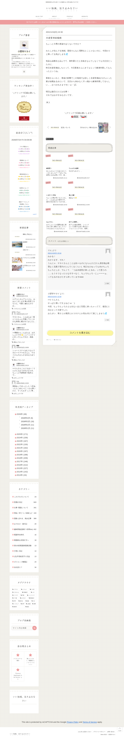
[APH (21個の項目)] (14, 601)
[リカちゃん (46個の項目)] (16, 592)
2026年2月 (25, 425)
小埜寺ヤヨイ (24, 51)
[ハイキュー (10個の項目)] (16, 604)
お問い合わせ (110, 731)
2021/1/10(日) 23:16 (54, 226)
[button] (34, 628)
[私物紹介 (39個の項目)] (25, 592)
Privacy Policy (73, 722)
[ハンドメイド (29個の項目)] (31, 595)
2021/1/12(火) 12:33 (54, 269)
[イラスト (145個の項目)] (16, 589)
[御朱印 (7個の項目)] (18, 607)
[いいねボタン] (47, 102)
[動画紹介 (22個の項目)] (32, 598)
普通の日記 (49, 139)
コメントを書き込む (80, 305)
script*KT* (35, 214)
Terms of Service (90, 722)
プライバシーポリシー (99, 731)
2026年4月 (25, 418)
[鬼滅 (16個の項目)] (28, 601)
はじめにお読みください (85, 731)
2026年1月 (25, 428)
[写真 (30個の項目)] (23, 595)
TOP (119, 731)
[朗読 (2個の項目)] (31, 607)
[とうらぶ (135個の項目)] (24, 589)
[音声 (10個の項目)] (22, 604)
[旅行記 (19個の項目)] (21, 601)
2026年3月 (25, 421)
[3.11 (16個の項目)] (34, 601)
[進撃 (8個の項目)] (34, 604)
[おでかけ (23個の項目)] (23, 598)
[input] (23, 628)
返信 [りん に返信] (107, 256)
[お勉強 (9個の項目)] (28, 604)
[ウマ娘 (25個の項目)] (15, 598)
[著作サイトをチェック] (24, 71)
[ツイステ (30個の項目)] (16, 595)
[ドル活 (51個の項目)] (33, 589)
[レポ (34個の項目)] (33, 592)
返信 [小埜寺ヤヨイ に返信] (107, 292)
